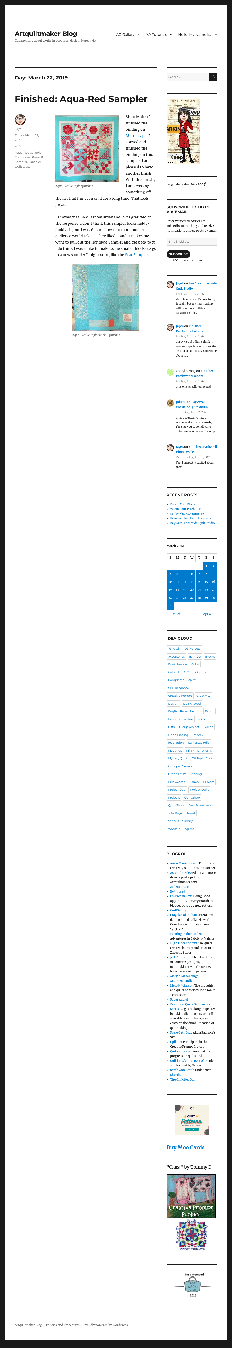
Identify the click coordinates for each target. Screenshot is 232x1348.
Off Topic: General (180, 766)
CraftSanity (178, 910)
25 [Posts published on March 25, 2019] (177, 598)
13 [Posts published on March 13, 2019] (191, 582)
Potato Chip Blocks (183, 504)
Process (208, 782)
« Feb (177, 614)
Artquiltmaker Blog (46, 33)
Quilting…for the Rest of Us (189, 1061)
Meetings (175, 750)
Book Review (177, 664)
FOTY (201, 719)
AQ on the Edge (181, 873)
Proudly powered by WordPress (106, 1325)
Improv (198, 735)
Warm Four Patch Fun (185, 509)
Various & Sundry (180, 821)
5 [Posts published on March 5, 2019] (185, 574)
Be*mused (177, 891)
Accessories (176, 656)
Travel (191, 813)
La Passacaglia (199, 742)
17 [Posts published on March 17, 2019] (170, 590)
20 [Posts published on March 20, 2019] (192, 590)
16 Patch (174, 648)
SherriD (175, 1075)
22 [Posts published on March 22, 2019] (206, 590)
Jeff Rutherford (181, 957)
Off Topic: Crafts (203, 758)
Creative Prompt (180, 695)
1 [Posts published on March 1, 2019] (206, 566)
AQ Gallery (125, 34)
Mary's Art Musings (184, 976)
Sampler (21, 162)
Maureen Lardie (181, 981)
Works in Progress (181, 829)
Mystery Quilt (177, 758)
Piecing (196, 774)
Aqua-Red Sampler (29, 152)
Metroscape (136, 135)
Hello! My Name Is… (195, 34)
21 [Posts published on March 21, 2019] (199, 590)
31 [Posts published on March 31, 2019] (170, 606)
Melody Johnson (182, 985)
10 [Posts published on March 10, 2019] (170, 582)
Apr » (207, 614)
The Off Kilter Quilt (183, 1079)
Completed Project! (29, 157)
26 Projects (192, 648)
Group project (189, 727)
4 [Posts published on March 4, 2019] (177, 574)
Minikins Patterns (199, 750)
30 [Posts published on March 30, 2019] (213, 598)
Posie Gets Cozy (181, 1032)
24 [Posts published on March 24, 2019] (170, 598)
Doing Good (192, 703)
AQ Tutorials (156, 34)
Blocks (210, 656)
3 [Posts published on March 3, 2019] (170, 574)
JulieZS (181, 402)
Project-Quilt (199, 789)
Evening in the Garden (186, 934)
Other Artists (177, 774)
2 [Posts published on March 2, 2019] (213, 566)
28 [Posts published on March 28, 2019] (199, 598)
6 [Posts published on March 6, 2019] (192, 574)
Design (173, 703)
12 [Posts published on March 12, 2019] (184, 582)
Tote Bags (175, 813)
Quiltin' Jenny (180, 1051)
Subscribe (178, 254)
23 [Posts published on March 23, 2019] (213, 590)
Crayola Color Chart (183, 915)
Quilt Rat (176, 1042)
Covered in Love (181, 896)
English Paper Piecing (184, 711)
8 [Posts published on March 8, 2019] (206, 574)
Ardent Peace (179, 887)
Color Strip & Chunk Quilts (187, 672)
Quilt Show (176, 805)
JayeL (19, 129)
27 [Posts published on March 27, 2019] (192, 598)
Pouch (194, 782)
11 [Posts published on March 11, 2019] (177, 582)
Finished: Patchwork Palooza (190, 518)
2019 (18, 146)
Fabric (209, 711)
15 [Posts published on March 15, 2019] (206, 582)
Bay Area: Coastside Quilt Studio (192, 523)
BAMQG (195, 656)
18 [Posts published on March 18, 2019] (177, 590)
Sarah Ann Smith (182, 1070)
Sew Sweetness (200, 805)
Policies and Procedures (63, 1325)
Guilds (208, 727)
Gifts (171, 727)
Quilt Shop (192, 797)
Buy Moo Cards (186, 1147)
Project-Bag (177, 789)
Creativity (203, 695)
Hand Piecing (178, 735)
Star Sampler (136, 254)
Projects (174, 797)
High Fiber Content (183, 943)
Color (195, 664)
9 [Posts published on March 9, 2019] (214, 574)
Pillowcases (176, 782)
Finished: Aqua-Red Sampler (81, 98)
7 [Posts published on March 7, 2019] (199, 574)
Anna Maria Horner (184, 863)
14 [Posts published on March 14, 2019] (199, 582)
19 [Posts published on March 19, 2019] (184, 590)
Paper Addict (179, 1000)
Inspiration (176, 742)
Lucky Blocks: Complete (187, 514)
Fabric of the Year (180, 719)
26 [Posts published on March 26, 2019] (185, 598)
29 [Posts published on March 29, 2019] (206, 598)
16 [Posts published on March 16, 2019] (213, 582)
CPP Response (178, 688)
